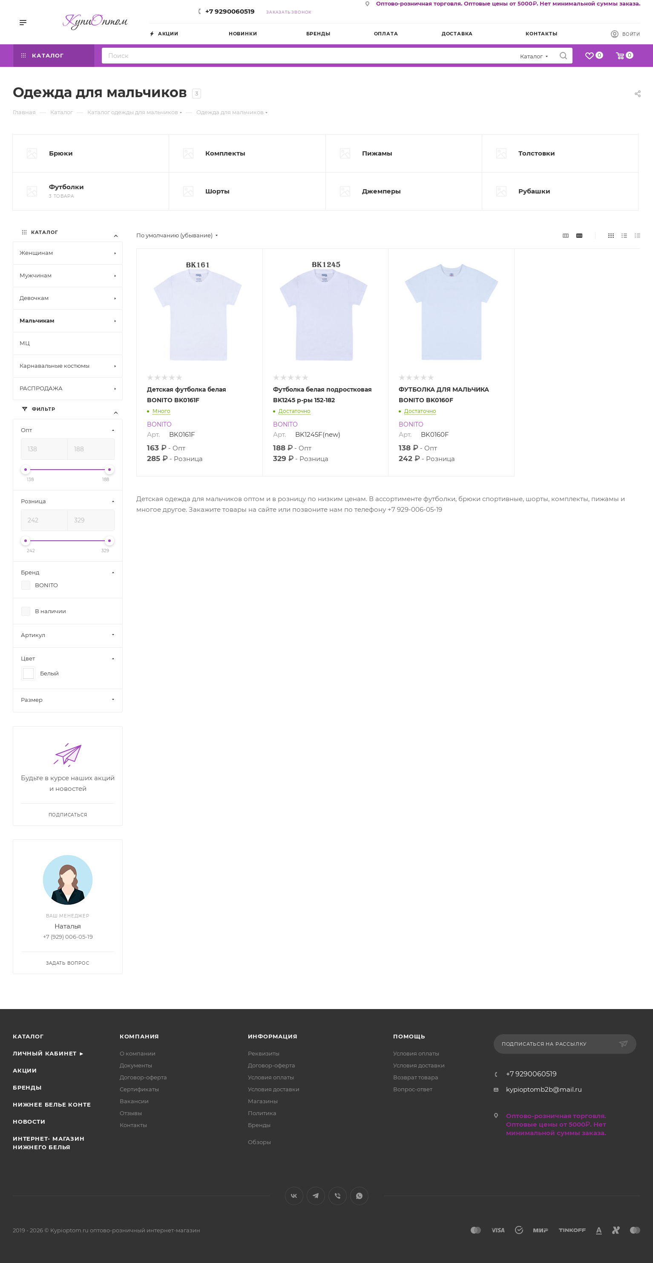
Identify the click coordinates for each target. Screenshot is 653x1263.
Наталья (68, 926)
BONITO (159, 424)
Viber (337, 1196)
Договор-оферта (143, 1077)
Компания (139, 1036)
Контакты (133, 1125)
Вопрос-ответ (412, 1089)
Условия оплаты (271, 1077)
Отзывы (131, 1113)
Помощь (409, 1036)
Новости (29, 1121)
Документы (136, 1065)
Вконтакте (294, 1196)
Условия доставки (273, 1089)
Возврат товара (415, 1077)
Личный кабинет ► (49, 1053)
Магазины (263, 1101)
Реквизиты (263, 1053)
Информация (273, 1036)
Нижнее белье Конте (52, 1104)
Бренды (27, 1087)
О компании (137, 1053)
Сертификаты (139, 1089)
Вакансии (134, 1101)
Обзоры (259, 1142)
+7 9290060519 (230, 11)
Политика (262, 1113)
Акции (25, 1070)
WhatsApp (359, 1196)
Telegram (316, 1196)
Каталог (28, 1036)
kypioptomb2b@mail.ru (544, 1089)
